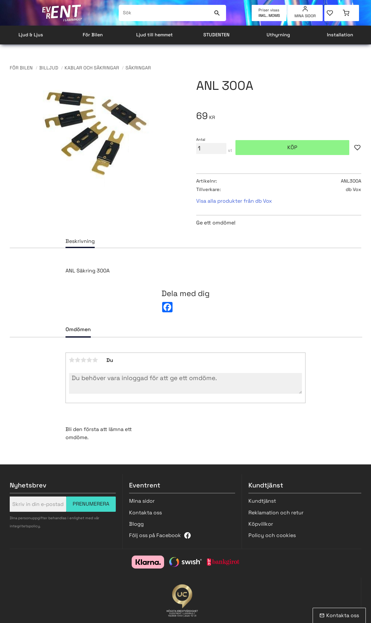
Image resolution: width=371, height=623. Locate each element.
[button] (332, 13)
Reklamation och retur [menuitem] (276, 512)
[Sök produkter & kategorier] (165, 13)
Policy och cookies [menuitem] (272, 535)
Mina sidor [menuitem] (305, 15)
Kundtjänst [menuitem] (262, 500)
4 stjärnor (89, 360)
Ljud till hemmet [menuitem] (154, 35)
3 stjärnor (84, 360)
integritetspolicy (25, 526)
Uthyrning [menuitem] (278, 35)
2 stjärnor (78, 360)
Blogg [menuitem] (136, 524)
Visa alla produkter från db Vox (234, 201)
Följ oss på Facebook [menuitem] (155, 535)
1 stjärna (72, 360)
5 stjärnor (95, 360)
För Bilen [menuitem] (93, 35)
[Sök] (217, 12)
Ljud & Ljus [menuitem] (30, 35)
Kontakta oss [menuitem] (145, 512)
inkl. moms (269, 16)
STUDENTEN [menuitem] (216, 35)
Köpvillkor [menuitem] (260, 524)
